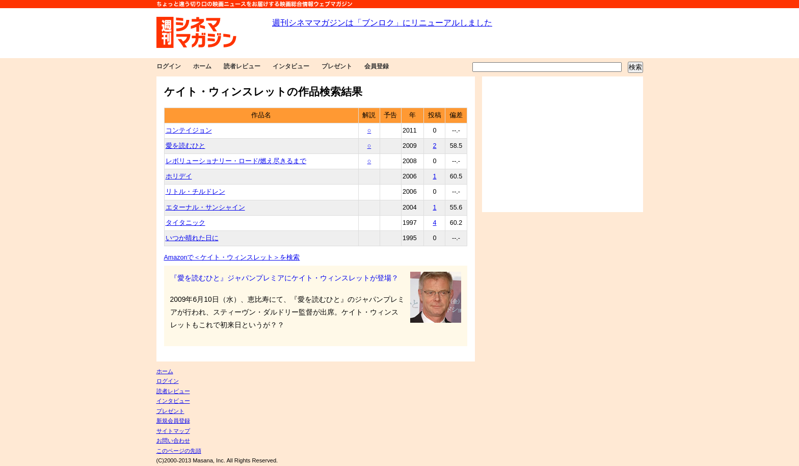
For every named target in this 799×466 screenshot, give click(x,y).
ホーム (202, 66)
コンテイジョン (189, 130)
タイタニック (185, 222)
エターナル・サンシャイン (205, 207)
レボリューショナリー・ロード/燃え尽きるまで (236, 161)
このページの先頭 (178, 451)
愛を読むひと (185, 145)
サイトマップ (173, 431)
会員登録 (376, 66)
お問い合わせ (173, 440)
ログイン (168, 66)
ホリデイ (179, 176)
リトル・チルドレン (195, 191)
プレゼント (337, 66)
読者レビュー (242, 66)
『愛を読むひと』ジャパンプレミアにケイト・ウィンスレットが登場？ (284, 278)
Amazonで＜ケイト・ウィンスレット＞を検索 (232, 257)
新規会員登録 (173, 421)
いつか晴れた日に (192, 238)
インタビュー (291, 66)
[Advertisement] (562, 144)
